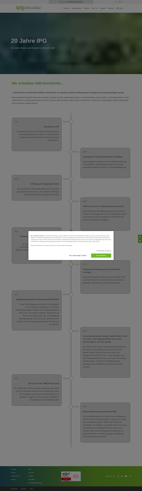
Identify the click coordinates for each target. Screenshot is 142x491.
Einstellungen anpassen (104, 251)
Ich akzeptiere (101, 255)
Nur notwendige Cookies (77, 255)
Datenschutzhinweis (67, 245)
